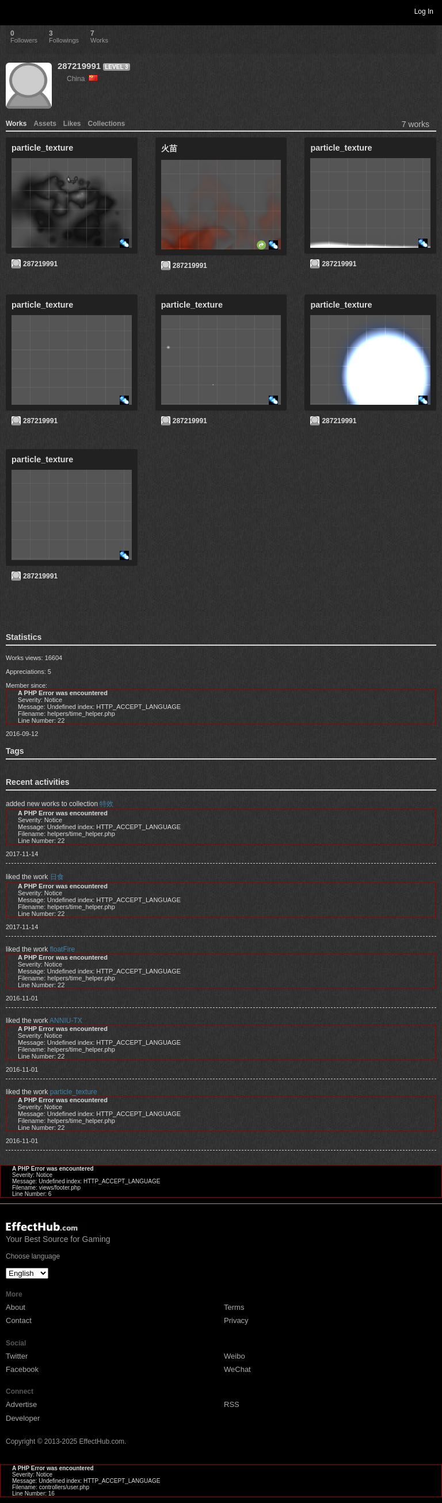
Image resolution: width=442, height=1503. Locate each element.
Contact (19, 1320)
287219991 (79, 66)
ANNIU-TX (65, 1021)
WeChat (237, 1369)
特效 (106, 804)
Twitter (17, 1356)
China (82, 79)
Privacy (236, 1320)
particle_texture (73, 1092)
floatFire (62, 949)
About (15, 1307)
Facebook (22, 1369)
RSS (231, 1404)
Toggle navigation (14, 11)
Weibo (234, 1356)
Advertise (21, 1404)
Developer (23, 1418)
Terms (234, 1307)
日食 (57, 877)
